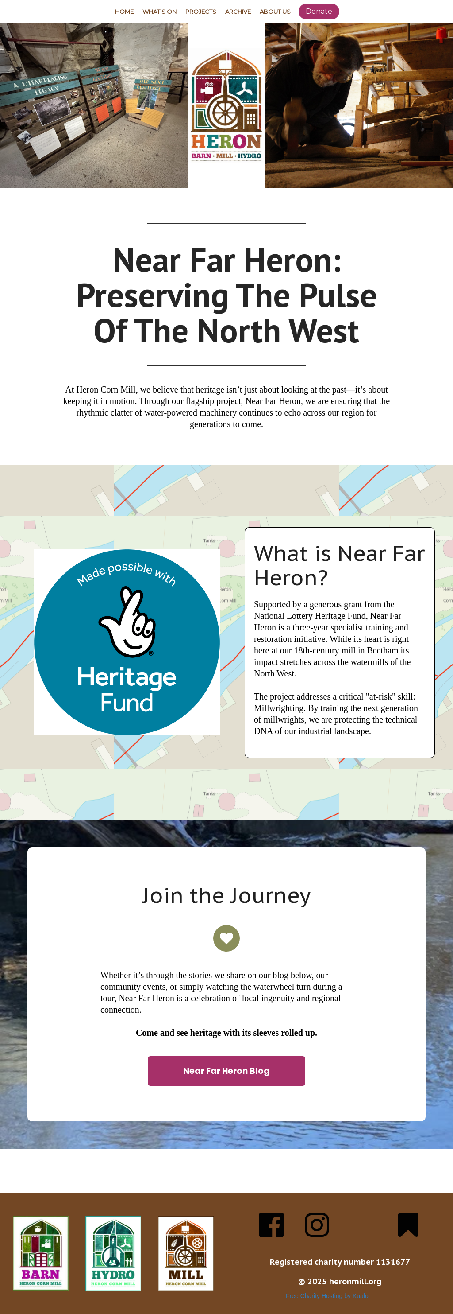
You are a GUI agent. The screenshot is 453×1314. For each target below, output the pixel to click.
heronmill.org (355, 1281)
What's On (159, 11)
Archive (238, 11)
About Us (275, 11)
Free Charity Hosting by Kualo (327, 1295)
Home (124, 11)
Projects (200, 11)
